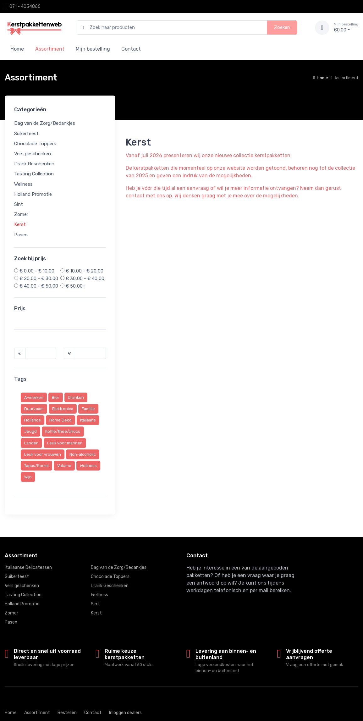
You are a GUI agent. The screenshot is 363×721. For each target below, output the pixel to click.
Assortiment (37, 712)
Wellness (23, 184)
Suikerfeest (26, 133)
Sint (18, 204)
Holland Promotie (33, 194)
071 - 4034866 (25, 6)
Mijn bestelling (93, 49)
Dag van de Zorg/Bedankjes (44, 123)
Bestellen (67, 712)
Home (17, 49)
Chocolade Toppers (35, 143)
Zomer (21, 214)
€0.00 (346, 27)
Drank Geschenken (34, 164)
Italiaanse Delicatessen (28, 567)
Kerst (20, 224)
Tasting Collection (34, 174)
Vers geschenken (32, 154)
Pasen (21, 234)
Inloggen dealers (125, 712)
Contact (131, 49)
